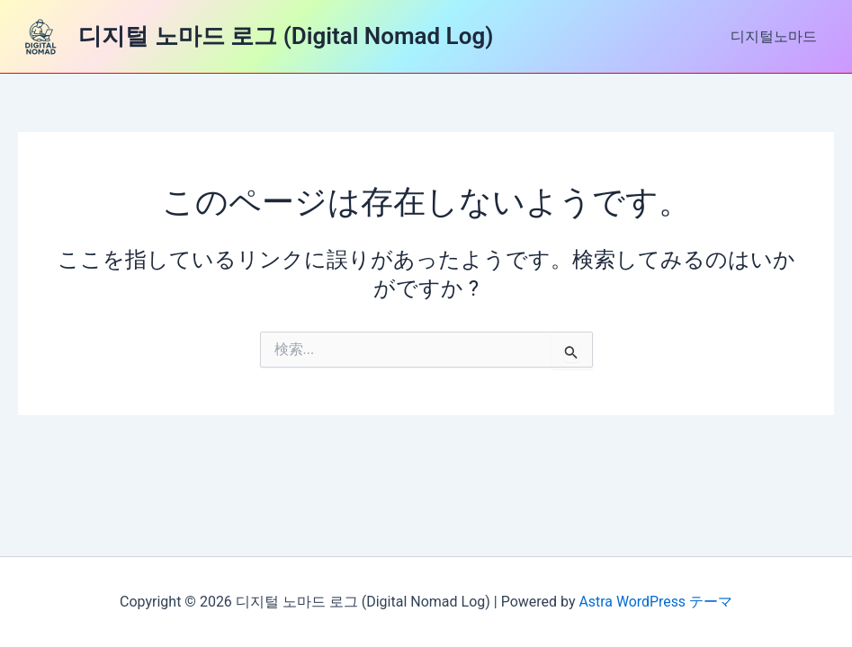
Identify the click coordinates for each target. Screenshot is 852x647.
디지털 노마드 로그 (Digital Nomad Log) (285, 35)
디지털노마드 (776, 36)
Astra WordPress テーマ (655, 601)
